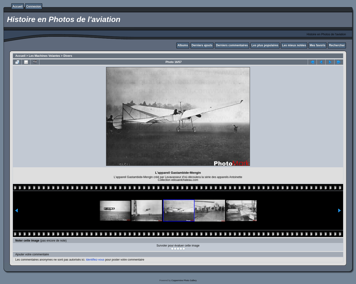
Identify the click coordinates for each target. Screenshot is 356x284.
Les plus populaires (265, 45)
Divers (67, 56)
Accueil (17, 6)
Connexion (33, 6)
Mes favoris (317, 45)
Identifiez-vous (95, 259)
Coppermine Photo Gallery (184, 280)
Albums (183, 45)
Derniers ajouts (202, 45)
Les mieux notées (294, 45)
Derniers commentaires (232, 45)
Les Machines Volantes (44, 56)
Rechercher (337, 45)
